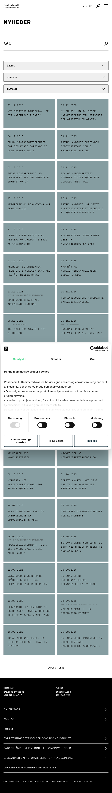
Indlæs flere (56, 667)
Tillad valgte (56, 440)
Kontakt (10, 719)
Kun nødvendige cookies (21, 441)
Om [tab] (92, 359)
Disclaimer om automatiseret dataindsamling (38, 758)
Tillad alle (91, 440)
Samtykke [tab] (19, 359)
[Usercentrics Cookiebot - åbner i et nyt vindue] (92, 348)
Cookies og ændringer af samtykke (30, 767)
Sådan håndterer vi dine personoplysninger (37, 748)
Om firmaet (12, 709)
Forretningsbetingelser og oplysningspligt (37, 738)
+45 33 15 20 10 (83, 781)
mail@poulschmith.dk (57, 781)
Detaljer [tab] (56, 359)
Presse (9, 728)
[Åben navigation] (106, 5)
